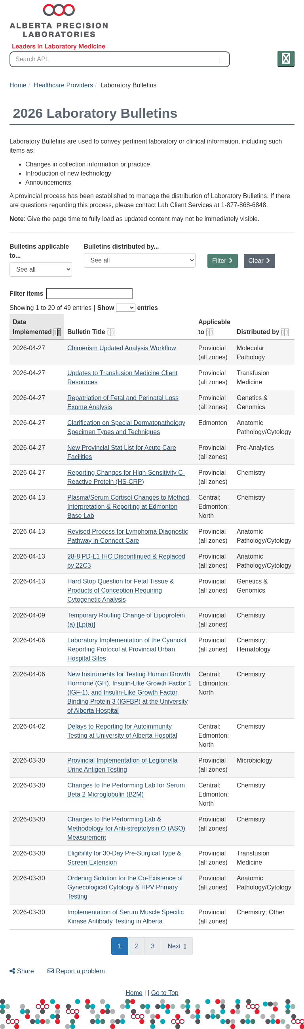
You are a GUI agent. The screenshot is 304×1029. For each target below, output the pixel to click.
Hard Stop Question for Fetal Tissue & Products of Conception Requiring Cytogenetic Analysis (120, 590)
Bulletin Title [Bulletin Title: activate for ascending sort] (90, 332)
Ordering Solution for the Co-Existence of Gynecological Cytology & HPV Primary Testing (125, 887)
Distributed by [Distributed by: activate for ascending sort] (263, 332)
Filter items (71, 293)
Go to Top (165, 992)
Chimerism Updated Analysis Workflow (121, 348)
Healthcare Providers (63, 85)
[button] (285, 59)
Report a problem (76, 971)
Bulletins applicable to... (39, 251)
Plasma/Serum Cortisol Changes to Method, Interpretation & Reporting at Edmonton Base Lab (129, 506)
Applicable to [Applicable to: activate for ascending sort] (214, 327)
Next (173, 946)
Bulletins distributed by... (121, 246)
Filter (222, 260)
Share (22, 971)
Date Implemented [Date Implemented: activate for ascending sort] (37, 327)
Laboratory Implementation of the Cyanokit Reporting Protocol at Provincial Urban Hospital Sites (127, 649)
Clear (259, 260)
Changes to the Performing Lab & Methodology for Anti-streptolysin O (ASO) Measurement (126, 828)
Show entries (127, 308)
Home (18, 85)
